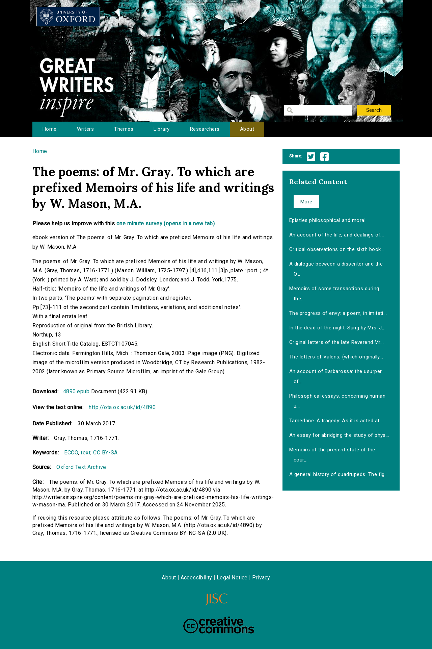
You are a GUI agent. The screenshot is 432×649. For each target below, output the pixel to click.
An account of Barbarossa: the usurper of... (335, 376)
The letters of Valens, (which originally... (336, 357)
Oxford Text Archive (81, 467)
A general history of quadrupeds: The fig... (338, 474)
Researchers (205, 129)
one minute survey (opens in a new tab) (165, 223)
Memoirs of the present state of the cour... (332, 455)
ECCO (71, 452)
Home (50, 129)
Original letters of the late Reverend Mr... (336, 342)
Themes (123, 129)
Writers (85, 129)
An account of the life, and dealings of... (336, 235)
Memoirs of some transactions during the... (334, 293)
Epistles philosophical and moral (327, 220)
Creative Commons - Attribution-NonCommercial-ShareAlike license (218, 625)
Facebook (324, 156)
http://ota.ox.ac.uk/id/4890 (122, 407)
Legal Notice (232, 577)
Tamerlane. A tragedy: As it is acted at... (336, 421)
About (247, 129)
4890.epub (76, 391)
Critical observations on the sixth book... (336, 249)
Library (161, 129)
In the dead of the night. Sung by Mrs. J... (337, 328)
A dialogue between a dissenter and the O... (336, 269)
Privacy (261, 577)
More (306, 202)
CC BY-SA (105, 452)
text (85, 452)
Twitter (311, 156)
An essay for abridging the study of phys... (339, 435)
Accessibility (196, 577)
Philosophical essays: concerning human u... (337, 401)
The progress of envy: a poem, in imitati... (338, 313)
